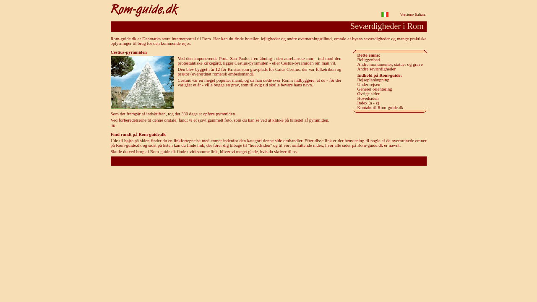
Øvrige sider (368, 93)
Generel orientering (374, 89)
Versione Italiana (413, 15)
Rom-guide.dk (268, 160)
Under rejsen (369, 84)
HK (113, 126)
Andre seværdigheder (376, 69)
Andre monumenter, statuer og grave (390, 64)
